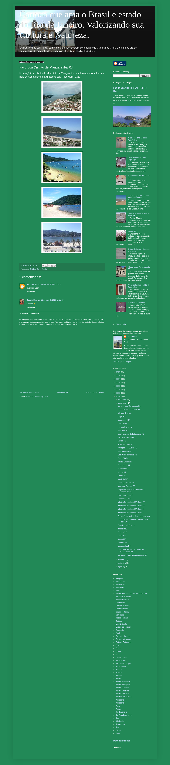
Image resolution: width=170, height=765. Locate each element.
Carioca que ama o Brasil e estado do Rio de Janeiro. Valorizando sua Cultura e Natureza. (81, 24)
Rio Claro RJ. (123, 430)
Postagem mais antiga (95, 392)
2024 (118, 379)
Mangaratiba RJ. (124, 546)
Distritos (33, 269)
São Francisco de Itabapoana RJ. (131, 434)
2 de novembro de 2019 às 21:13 (48, 284)
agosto (121, 567)
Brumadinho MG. (124, 499)
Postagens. (120, 703)
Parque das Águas (123, 685)
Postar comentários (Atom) (37, 397)
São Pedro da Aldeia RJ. (127, 455)
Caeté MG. (122, 536)
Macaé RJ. (122, 441)
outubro (121, 560)
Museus (119, 672)
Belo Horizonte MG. (125, 495)
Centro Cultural (122, 609)
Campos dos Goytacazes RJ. (129, 406)
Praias (118, 709)
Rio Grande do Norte (124, 715)
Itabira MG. (122, 539)
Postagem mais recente (29, 392)
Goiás (118, 645)
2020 (118, 393)
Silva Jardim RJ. (124, 413)
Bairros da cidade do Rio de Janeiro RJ (131, 594)
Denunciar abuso (121, 741)
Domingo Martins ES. (126, 483)
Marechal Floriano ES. (127, 486)
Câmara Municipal (123, 606)
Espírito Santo (121, 624)
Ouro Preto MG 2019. (126, 525)
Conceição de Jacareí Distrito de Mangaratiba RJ (131, 551)
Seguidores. (120, 724)
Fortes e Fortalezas (123, 642)
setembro (122, 563)
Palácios (119, 676)
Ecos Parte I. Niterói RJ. (137, 303)
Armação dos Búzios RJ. (127, 448)
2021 (118, 390)
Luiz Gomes (132, 337)
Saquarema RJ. (124, 465)
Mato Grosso (121, 660)
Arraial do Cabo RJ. (125, 444)
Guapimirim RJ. (124, 420)
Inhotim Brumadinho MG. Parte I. (131, 513)
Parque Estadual (122, 688)
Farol (118, 633)
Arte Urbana (120, 585)
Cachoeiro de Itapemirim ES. (129, 410)
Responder (31, 292)
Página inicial (62, 392)
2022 (118, 386)
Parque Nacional (122, 694)
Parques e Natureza (124, 697)
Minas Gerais (121, 667)
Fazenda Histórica (123, 636)
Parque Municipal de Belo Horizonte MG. (134, 516)
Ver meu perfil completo (122, 361)
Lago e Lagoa (121, 657)
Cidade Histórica (122, 612)
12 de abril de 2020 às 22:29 (52, 300)
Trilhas (118, 730)
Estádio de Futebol (123, 627)
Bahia (118, 591)
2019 (118, 396)
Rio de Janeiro (42, 269)
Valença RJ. (122, 543)
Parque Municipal (122, 691)
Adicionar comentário (29, 313)
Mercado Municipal (123, 663)
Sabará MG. (123, 532)
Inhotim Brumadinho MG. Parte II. (131, 509)
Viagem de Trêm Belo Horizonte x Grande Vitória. (131, 491)
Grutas (118, 648)
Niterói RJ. (122, 472)
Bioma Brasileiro (122, 600)
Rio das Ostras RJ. (125, 451)
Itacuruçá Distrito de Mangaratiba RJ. (132, 555)
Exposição (120, 630)
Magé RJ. (121, 417)
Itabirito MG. (123, 529)
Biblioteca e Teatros (123, 597)
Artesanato (120, 587)
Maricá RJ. (132, 231)
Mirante (119, 670)
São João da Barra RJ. (127, 437)
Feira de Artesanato (123, 639)
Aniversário (120, 582)
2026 (118, 372)
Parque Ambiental (123, 682)
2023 (118, 383)
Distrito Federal (122, 618)
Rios (117, 718)
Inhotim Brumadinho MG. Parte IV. (131, 502)
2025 (118, 376)
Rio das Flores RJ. (125, 427)
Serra (118, 727)
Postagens (120, 700)
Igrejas (118, 651)
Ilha (117, 654)
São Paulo (120, 721)
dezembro (122, 400)
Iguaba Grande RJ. (125, 462)
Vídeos (118, 733)
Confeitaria (120, 615)
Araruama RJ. (123, 469)
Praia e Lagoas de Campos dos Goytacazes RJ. (138, 197)
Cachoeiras (120, 603)
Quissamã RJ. (123, 423)
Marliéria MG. (123, 479)
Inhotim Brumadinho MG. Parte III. (131, 506)
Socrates (30, 284)
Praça (118, 706)
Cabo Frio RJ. (123, 458)
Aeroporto (119, 578)
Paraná (118, 679)
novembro (122, 403)
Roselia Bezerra (33, 300)
